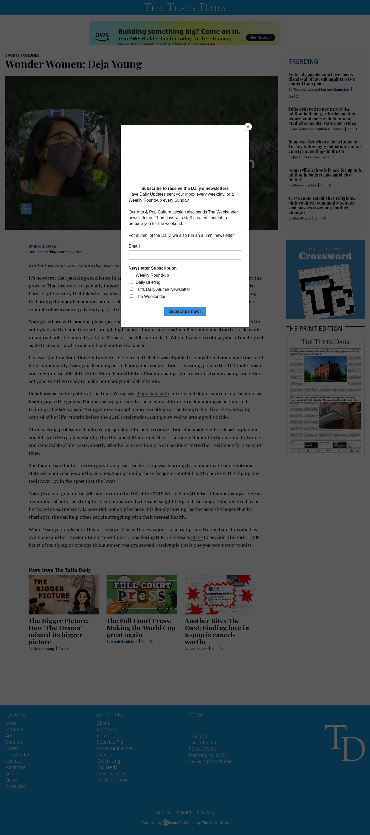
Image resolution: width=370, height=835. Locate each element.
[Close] (248, 127)
